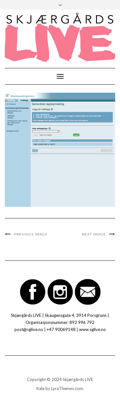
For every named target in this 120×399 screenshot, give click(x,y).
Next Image (94, 234)
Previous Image (31, 234)
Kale (40, 388)
